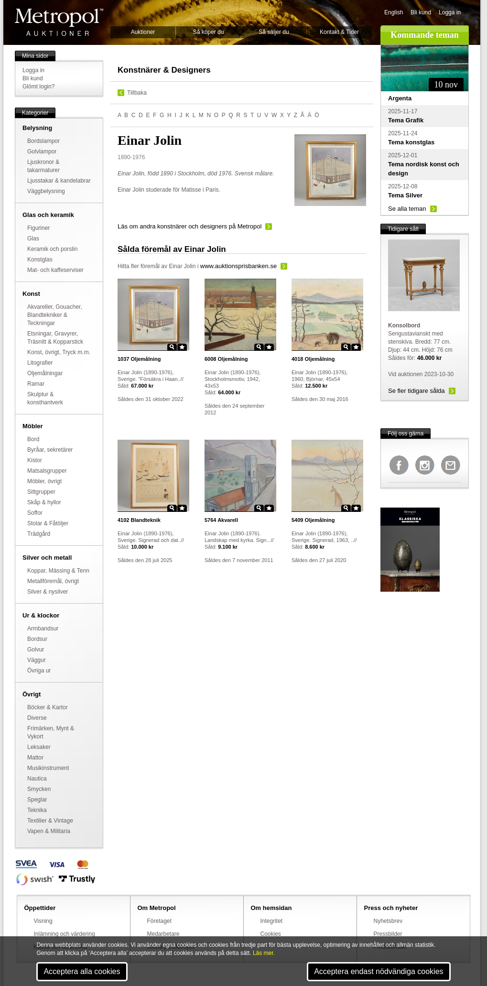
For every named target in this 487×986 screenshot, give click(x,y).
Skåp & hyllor (44, 502)
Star (182, 347)
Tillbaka (137, 92)
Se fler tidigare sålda (416, 390)
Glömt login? (38, 86)
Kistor (34, 460)
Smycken (39, 789)
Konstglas (40, 259)
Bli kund (421, 12)
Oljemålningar (45, 373)
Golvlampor (41, 151)
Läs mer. (264, 953)
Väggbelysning (46, 191)
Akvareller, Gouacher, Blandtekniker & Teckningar (54, 314)
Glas (33, 238)
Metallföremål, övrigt (53, 581)
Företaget (159, 921)
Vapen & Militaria (48, 831)
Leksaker (39, 747)
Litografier (40, 362)
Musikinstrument (48, 768)
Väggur (36, 660)
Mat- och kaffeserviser (55, 270)
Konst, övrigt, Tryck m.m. (58, 352)
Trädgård (38, 534)
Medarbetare (163, 934)
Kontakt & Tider (339, 32)
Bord (33, 439)
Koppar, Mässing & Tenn (58, 570)
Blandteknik (139, 520)
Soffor (35, 512)
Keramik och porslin (52, 249)
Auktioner (143, 32)
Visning (43, 921)
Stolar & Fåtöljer (47, 523)
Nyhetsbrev (388, 921)
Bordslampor (43, 141)
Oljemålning (139, 359)
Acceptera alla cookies (81, 971)
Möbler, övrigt (44, 481)
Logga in (450, 12)
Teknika (37, 810)
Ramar (35, 383)
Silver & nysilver (47, 591)
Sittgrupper (41, 491)
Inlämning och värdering (64, 934)
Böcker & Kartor (47, 707)
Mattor (35, 757)
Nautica (37, 778)
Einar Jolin (182, 266)
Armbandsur (42, 628)
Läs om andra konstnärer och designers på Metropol (189, 226)
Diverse (37, 718)
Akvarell (221, 520)
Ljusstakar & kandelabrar (59, 180)
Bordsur (37, 639)
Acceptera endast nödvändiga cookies (378, 971)
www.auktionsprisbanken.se (238, 266)
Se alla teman (407, 208)
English (393, 12)
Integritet (271, 921)
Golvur (35, 649)
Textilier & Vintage (50, 820)
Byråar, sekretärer (50, 449)
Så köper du (208, 32)
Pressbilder (388, 934)
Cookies (270, 934)
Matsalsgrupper (47, 470)
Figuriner (38, 228)
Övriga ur (39, 670)
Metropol (59, 22)
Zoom (172, 347)
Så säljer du (274, 32)
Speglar (37, 799)
